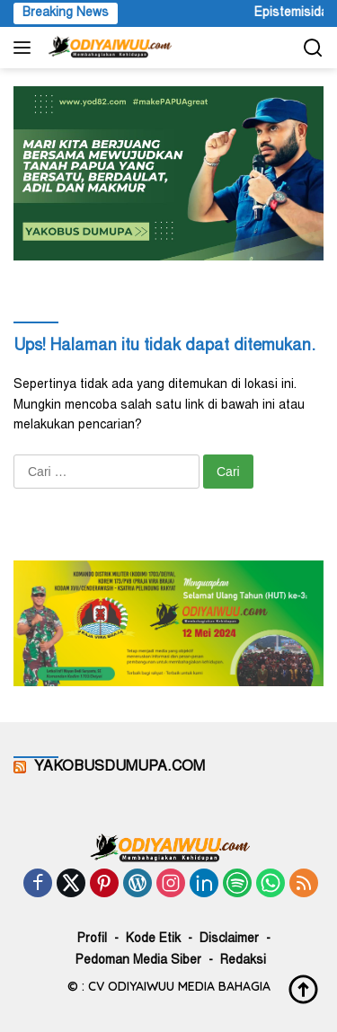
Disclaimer (229, 939)
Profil (92, 939)
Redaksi (243, 961)
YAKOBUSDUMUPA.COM (119, 767)
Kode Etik (153, 939)
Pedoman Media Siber (138, 961)
